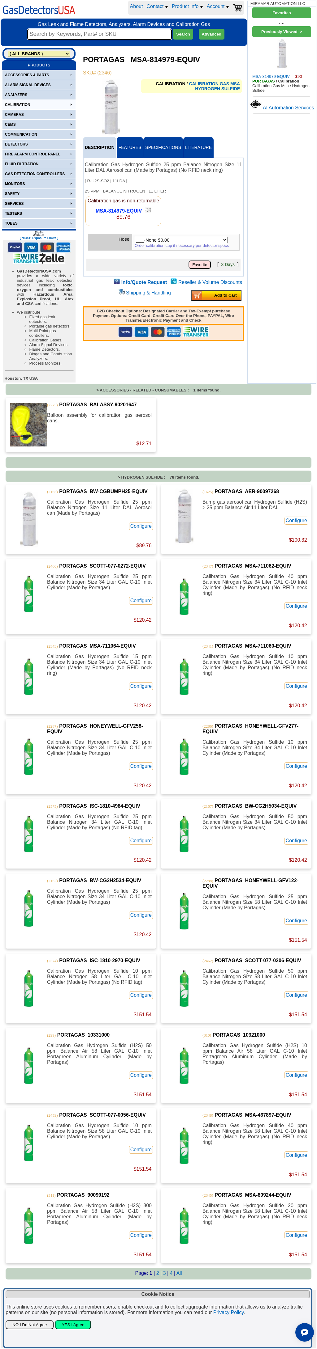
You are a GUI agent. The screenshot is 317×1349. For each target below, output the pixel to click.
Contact (157, 6)
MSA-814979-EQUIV (119, 211)
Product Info (187, 6)
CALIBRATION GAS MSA (214, 83)
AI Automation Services (288, 107)
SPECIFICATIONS (163, 147)
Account (218, 6)
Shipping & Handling (148, 292)
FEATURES (130, 147)
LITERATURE (198, 147)
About (136, 6)
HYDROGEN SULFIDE (217, 88)
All (179, 1273)
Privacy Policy (228, 1312)
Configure (141, 526)
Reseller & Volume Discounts (210, 282)
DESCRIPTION (100, 147)
